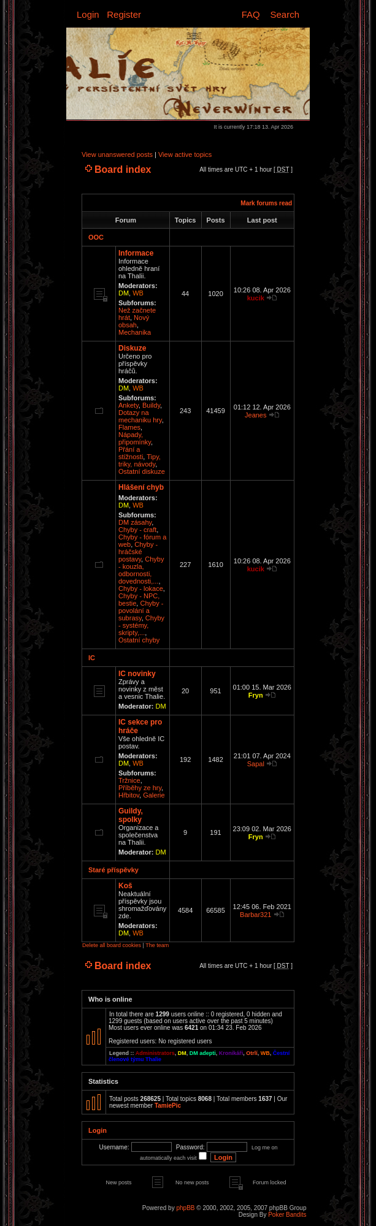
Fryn (255, 695)
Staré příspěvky (113, 870)
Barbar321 (255, 914)
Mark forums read (266, 203)
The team (157, 945)
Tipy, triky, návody (139, 460)
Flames (129, 427)
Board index (122, 169)
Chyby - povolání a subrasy (140, 611)
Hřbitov (128, 795)
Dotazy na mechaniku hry (140, 416)
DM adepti (203, 1053)
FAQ (251, 14)
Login (88, 14)
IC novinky (137, 673)
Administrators (155, 1053)
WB (138, 293)
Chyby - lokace (140, 588)
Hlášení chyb (141, 487)
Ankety (128, 405)
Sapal (255, 763)
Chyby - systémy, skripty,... (141, 625)
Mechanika (134, 332)
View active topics (185, 154)
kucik (255, 298)
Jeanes (255, 415)
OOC (96, 237)
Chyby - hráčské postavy (138, 552)
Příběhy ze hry (139, 787)
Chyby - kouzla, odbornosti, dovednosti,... (141, 570)
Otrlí (252, 1053)
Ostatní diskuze (141, 471)
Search (284, 14)
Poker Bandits (287, 1214)
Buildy (151, 405)
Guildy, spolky (130, 815)
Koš (125, 885)
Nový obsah (133, 321)
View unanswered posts (117, 154)
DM (123, 293)
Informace (135, 253)
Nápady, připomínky (134, 438)
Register (124, 14)
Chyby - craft (137, 529)
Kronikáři (231, 1053)
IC (91, 657)
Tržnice (129, 780)
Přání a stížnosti (130, 453)
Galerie (153, 795)
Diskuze (132, 348)
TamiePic (168, 1105)
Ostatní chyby (138, 640)
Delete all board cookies (111, 945)
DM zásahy (135, 522)
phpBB (185, 1208)
